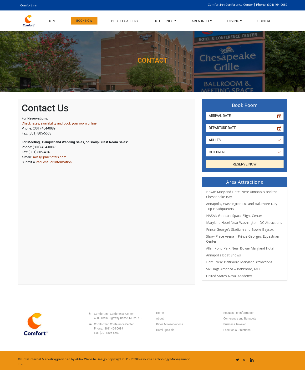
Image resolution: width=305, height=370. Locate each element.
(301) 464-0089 (113, 328)
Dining (233, 21)
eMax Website (85, 359)
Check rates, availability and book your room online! (59, 123)
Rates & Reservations (169, 324)
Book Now (84, 20)
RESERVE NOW (244, 164)
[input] (240, 116)
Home (52, 21)
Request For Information (54, 162)
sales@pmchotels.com (49, 157)
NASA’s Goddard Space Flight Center (234, 215)
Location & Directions (237, 330)
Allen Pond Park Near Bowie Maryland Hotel (240, 248)
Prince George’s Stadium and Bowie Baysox (240, 229)
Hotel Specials (165, 330)
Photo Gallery (124, 21)
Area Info (200, 21)
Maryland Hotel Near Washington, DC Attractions (244, 222)
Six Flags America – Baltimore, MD (233, 269)
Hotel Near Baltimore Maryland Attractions (239, 262)
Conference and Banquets (240, 318)
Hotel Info (163, 21)
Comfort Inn (28, 5)
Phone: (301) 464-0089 (271, 4)
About (160, 318)
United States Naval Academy (229, 276)
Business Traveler (235, 324)
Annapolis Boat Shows (223, 255)
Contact (265, 21)
